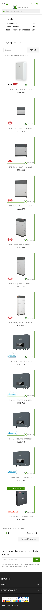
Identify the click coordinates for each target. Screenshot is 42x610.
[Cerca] (21, 11)
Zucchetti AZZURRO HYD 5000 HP (21, 439)
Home (9, 18)
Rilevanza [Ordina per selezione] (15, 50)
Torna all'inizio (28, 539)
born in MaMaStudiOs (10, 605)
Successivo (32, 533)
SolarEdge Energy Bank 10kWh (21, 89)
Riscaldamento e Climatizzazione (20, 30)
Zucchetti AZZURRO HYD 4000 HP (21, 400)
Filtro (33, 50)
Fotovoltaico (11, 23)
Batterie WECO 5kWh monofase (21, 517)
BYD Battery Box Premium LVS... (21, 128)
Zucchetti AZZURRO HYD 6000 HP (21, 478)
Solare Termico (12, 27)
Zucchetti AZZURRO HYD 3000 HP (21, 361)
